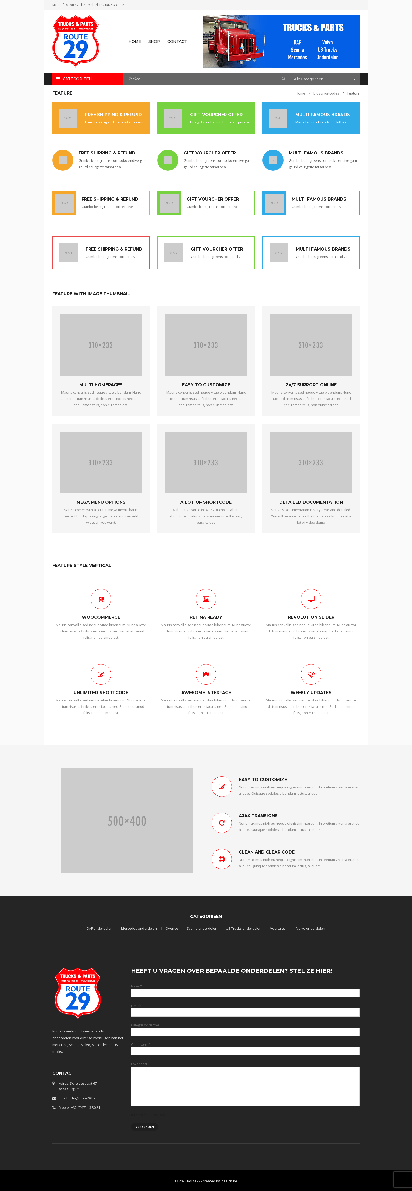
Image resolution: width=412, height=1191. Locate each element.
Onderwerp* (245, 1047)
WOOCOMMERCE (101, 617)
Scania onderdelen (202, 928)
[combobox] (324, 79)
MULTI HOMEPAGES (101, 384)
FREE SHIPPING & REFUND (113, 114)
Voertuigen (279, 928)
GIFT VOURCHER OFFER (216, 114)
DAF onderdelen (99, 928)
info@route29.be (72, 5)
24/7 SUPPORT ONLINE (311, 384)
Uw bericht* (245, 1075)
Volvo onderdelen (310, 928)
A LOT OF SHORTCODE (206, 502)
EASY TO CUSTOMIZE (206, 384)
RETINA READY (206, 617)
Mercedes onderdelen (139, 928)
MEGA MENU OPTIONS (101, 502)
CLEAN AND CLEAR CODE (267, 852)
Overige (172, 928)
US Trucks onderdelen (243, 928)
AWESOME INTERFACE (206, 692)
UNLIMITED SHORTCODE (101, 692)
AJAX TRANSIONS (258, 815)
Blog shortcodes (326, 93)
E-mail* (245, 1008)
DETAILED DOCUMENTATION (311, 502)
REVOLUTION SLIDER (311, 617)
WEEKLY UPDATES (311, 692)
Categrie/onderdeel (245, 1028)
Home (300, 93)
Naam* (245, 989)
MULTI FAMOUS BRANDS (322, 114)
